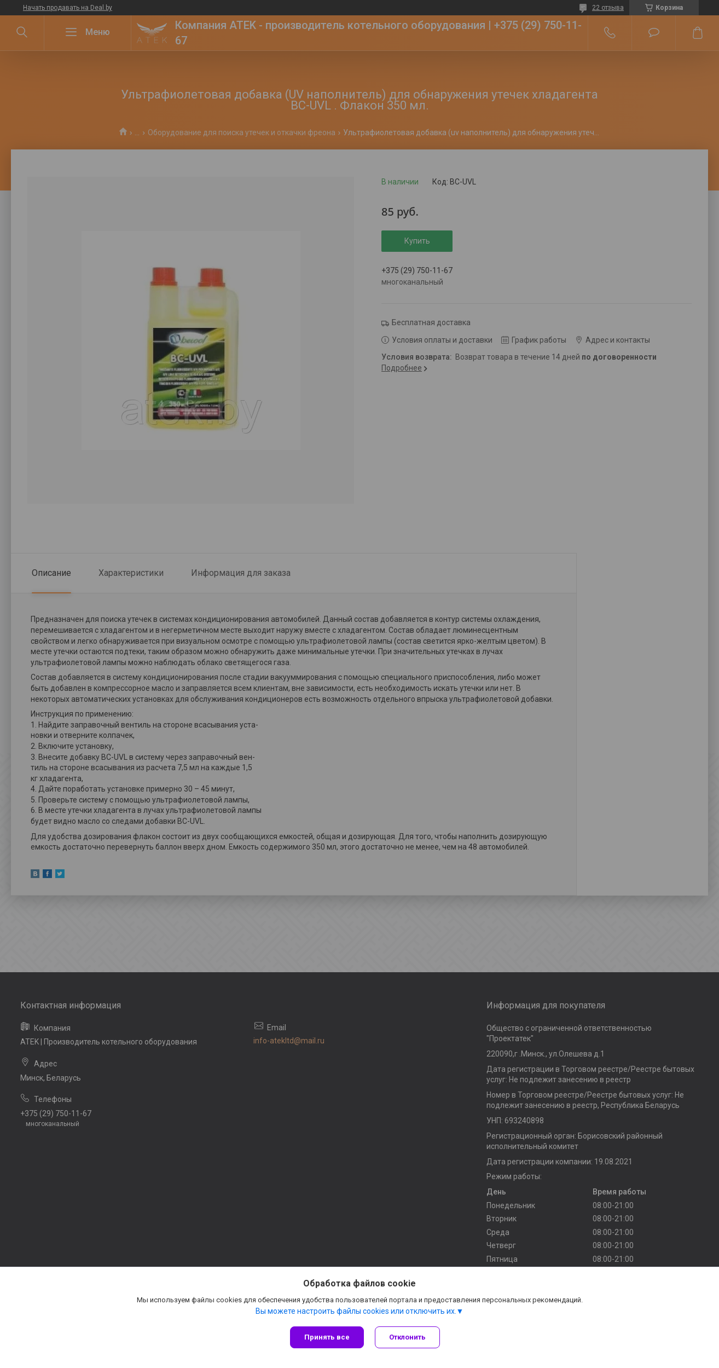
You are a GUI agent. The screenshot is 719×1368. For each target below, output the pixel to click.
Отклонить (407, 1337)
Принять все (327, 1337)
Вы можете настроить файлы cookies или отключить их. (356, 1311)
